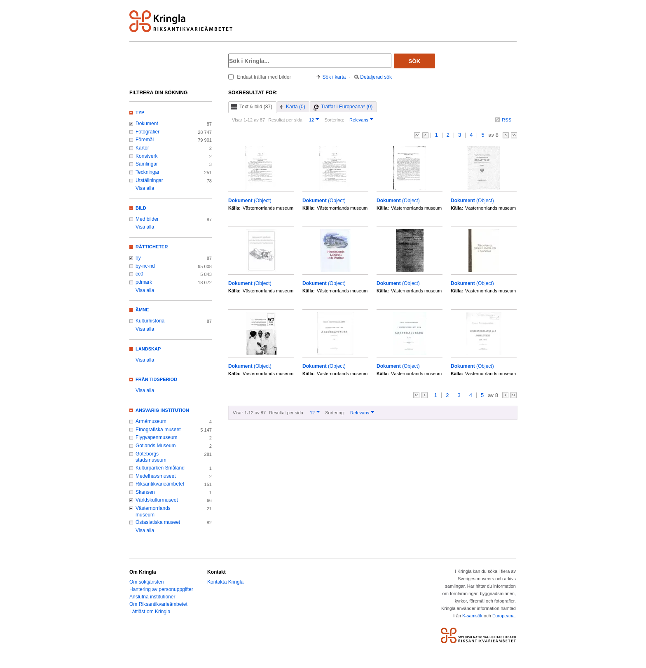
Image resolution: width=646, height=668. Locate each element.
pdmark (144, 282)
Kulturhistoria (150, 321)
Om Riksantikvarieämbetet (158, 604)
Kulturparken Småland (160, 468)
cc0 (139, 274)
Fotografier (147, 132)
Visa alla (145, 188)
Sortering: (334, 119)
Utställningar (149, 180)
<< (417, 135)
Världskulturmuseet (157, 500)
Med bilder (147, 219)
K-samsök (472, 615)
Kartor (142, 148)
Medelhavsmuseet (156, 476)
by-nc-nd (145, 266)
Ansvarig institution (162, 410)
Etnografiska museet (158, 429)
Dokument (147, 123)
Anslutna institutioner (152, 597)
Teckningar (147, 172)
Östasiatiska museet (158, 522)
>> (514, 135)
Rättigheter (152, 246)
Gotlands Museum (156, 445)
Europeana (503, 615)
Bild (141, 208)
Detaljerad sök (376, 77)
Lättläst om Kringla (149, 611)
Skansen (145, 492)
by (138, 258)
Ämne (142, 309)
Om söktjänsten (146, 582)
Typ (140, 112)
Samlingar (147, 164)
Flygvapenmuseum (157, 437)
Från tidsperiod (156, 379)
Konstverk (146, 156)
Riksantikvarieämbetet (160, 484)
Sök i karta (334, 77)
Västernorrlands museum (153, 511)
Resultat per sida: (286, 119)
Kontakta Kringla (225, 582)
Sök (415, 61)
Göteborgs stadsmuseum (151, 457)
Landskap (148, 348)
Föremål (145, 139)
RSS (506, 119)
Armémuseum (151, 421)
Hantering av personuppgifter (161, 589)
